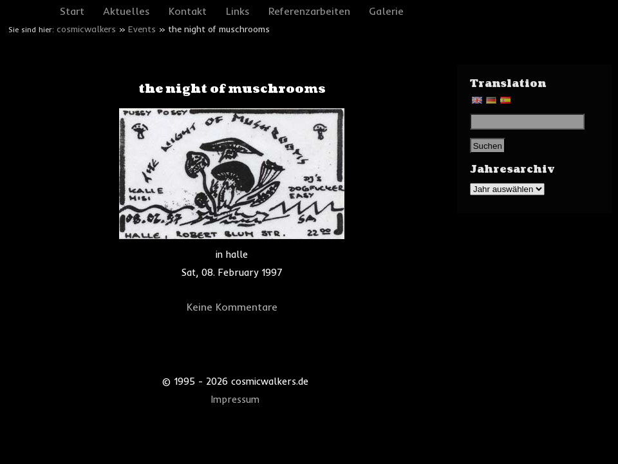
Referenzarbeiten (309, 11)
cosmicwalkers (86, 29)
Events (142, 29)
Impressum (235, 399)
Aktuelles (126, 11)
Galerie (386, 11)
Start (72, 11)
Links (238, 11)
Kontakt (188, 11)
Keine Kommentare (232, 306)
